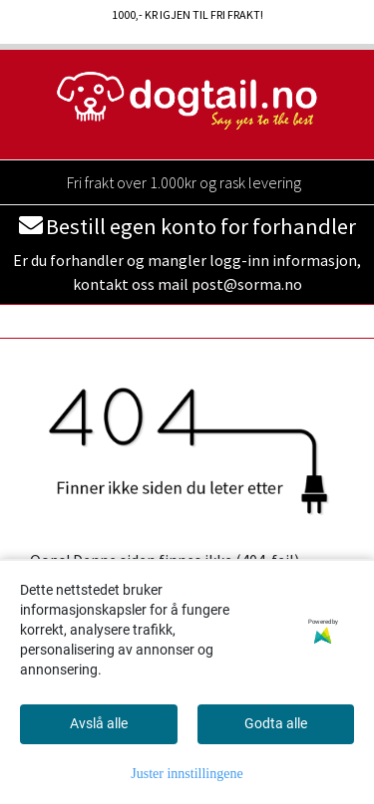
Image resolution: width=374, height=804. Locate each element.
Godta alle (275, 723)
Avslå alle (99, 723)
